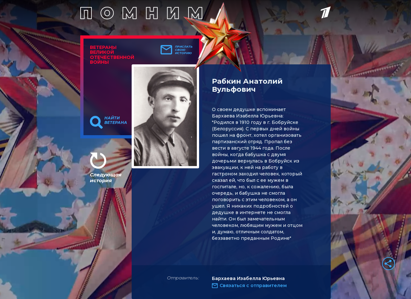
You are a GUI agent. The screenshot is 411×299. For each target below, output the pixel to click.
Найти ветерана (115, 120)
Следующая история (105, 177)
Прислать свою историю (184, 50)
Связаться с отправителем (253, 285)
